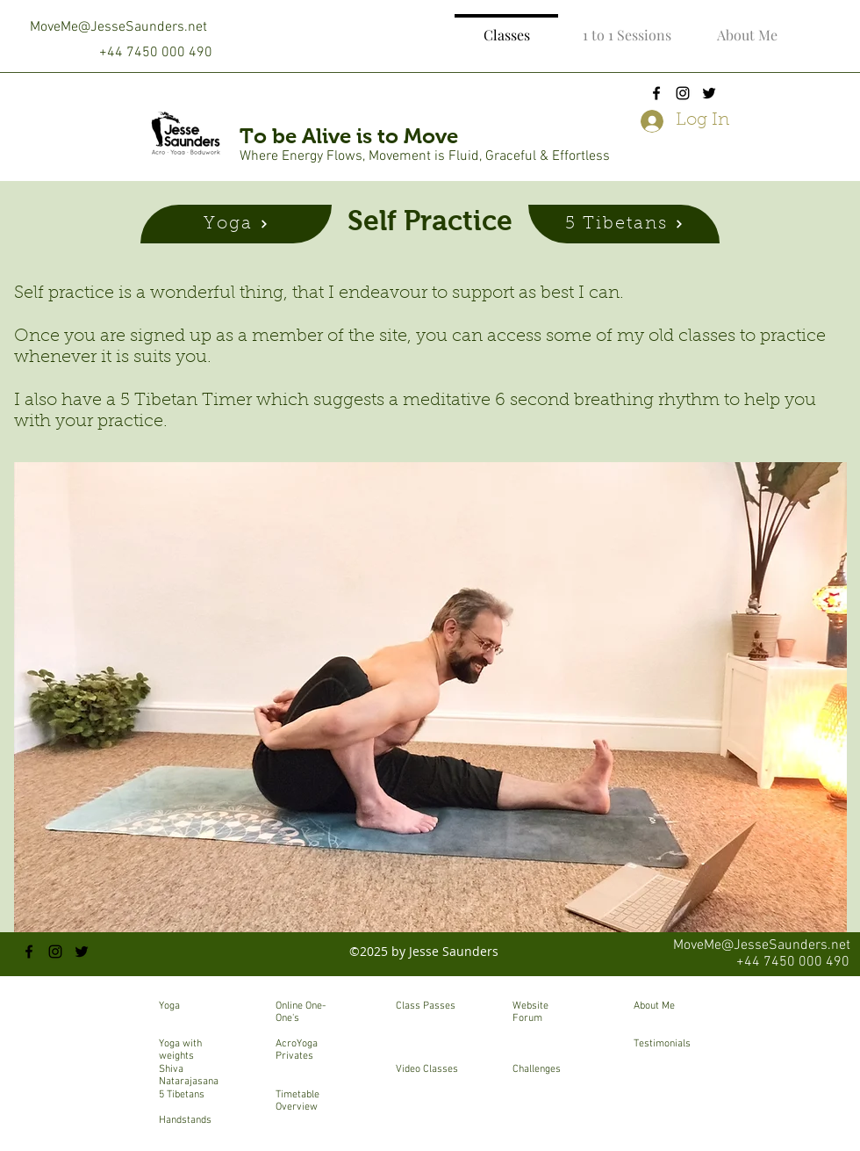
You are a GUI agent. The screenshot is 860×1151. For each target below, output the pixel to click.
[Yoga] (236, 224)
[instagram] (683, 93)
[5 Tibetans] (624, 224)
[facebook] (656, 93)
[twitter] (709, 93)
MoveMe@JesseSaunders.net (118, 27)
